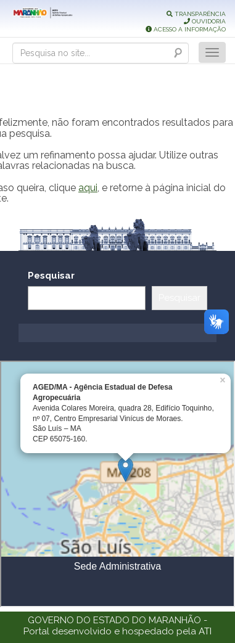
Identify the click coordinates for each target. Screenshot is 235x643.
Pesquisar (51, 275)
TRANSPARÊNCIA (196, 13)
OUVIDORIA (205, 21)
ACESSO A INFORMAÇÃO (186, 29)
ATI (205, 631)
